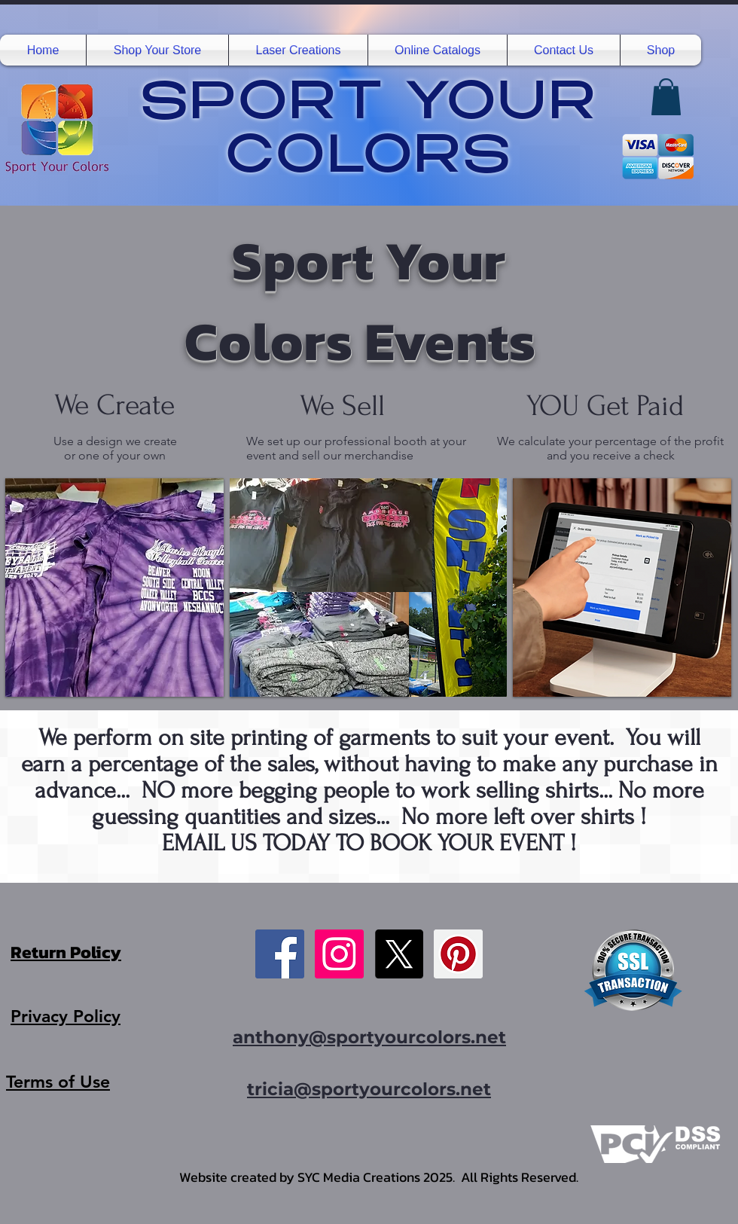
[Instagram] (339, 953)
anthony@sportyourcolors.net (369, 1037)
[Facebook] (279, 953)
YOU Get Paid (605, 406)
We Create (114, 405)
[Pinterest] (458, 953)
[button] (157, 50)
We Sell (346, 406)
